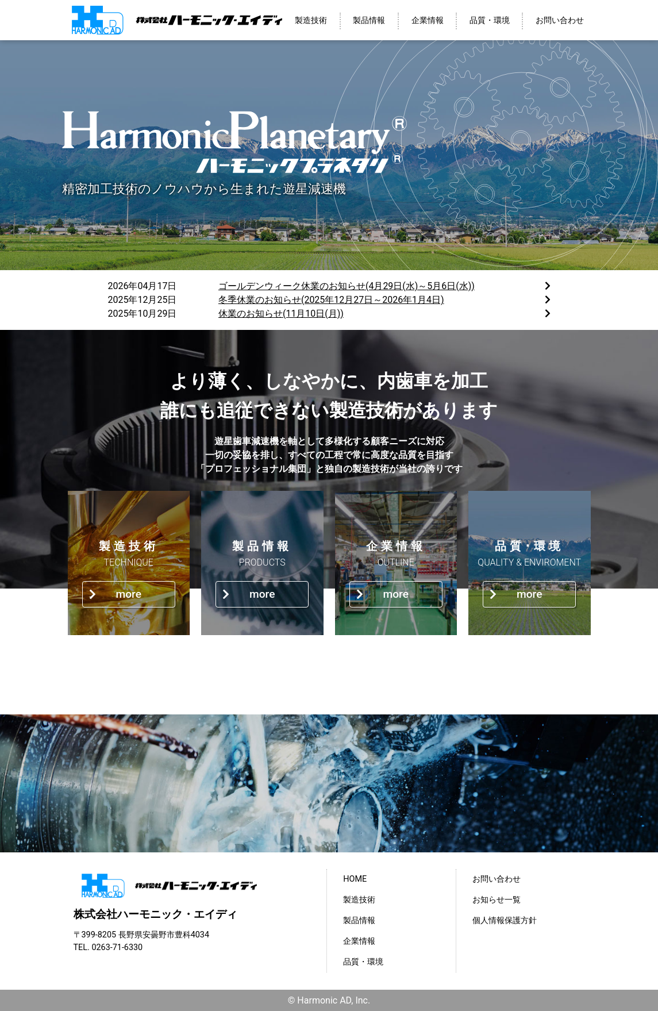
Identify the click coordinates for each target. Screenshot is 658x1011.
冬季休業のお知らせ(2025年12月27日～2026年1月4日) (331, 299)
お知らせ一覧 (496, 900)
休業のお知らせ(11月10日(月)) (281, 313)
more (115, 594)
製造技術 (311, 20)
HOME (355, 879)
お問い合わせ (560, 20)
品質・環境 (490, 20)
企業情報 (427, 20)
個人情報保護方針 (504, 920)
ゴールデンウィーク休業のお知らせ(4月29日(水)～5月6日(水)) (346, 285)
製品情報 (369, 20)
